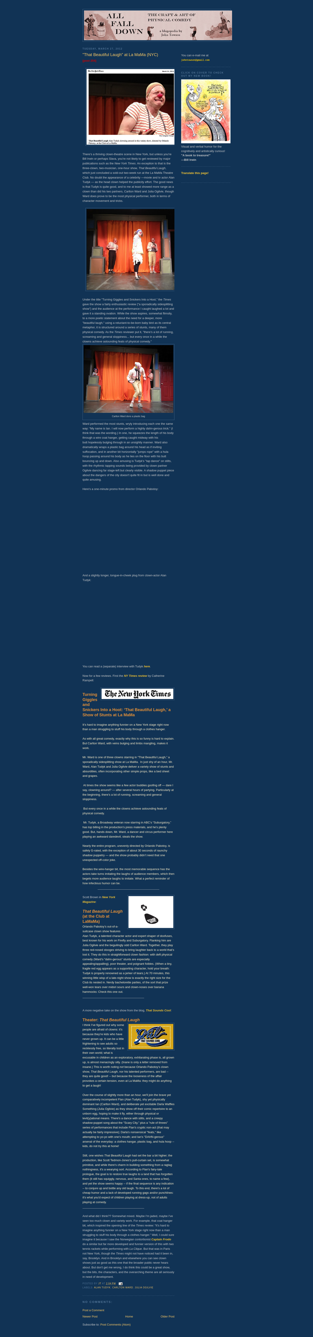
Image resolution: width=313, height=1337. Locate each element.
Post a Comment (93, 1310)
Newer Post (90, 1316)
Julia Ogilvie (144, 1287)
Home (129, 1316)
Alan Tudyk (102, 1287)
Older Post (167, 1316)
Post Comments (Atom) (115, 1324)
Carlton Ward (122, 1287)
